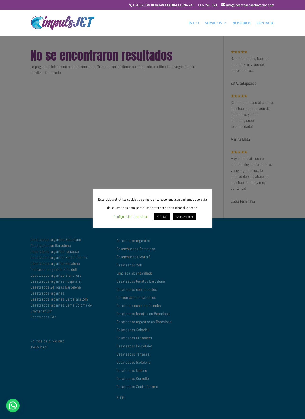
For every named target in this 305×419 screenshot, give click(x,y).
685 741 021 (207, 5)
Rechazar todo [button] (184, 217)
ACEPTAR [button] (162, 217)
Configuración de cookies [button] (131, 216)
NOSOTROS (242, 23)
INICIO (194, 23)
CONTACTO (265, 23)
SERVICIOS (213, 23)
